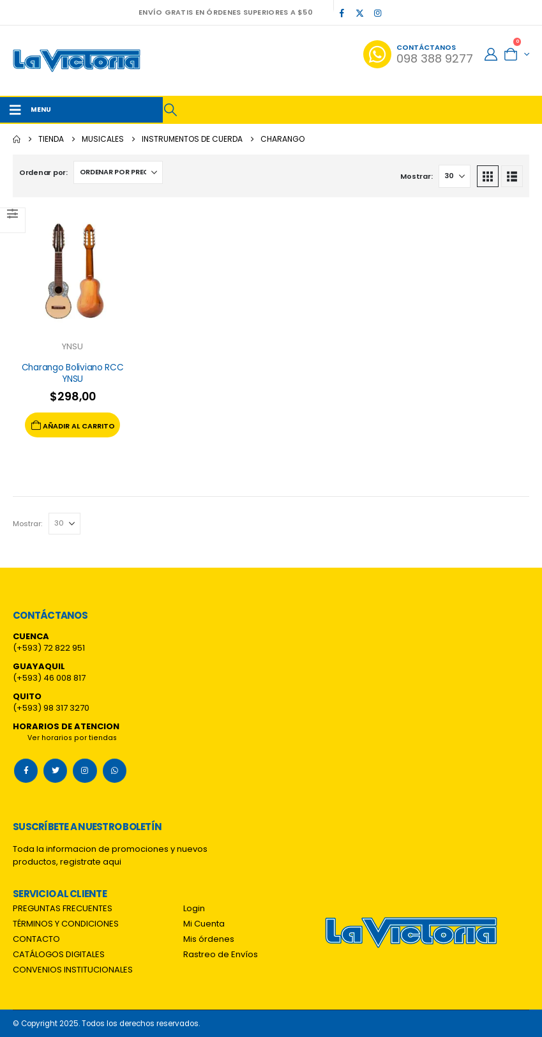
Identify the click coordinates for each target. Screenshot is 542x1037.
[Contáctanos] (418, 54)
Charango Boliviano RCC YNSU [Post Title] (73, 373)
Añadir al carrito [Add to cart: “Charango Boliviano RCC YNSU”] (72, 425)
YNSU (72, 346)
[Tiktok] (395, 12)
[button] (170, 110)
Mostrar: (416, 176)
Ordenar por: (43, 172)
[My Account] (491, 54)
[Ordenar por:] (118, 172)
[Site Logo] (76, 60)
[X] (359, 12)
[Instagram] (377, 12)
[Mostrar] (454, 176)
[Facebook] (341, 12)
